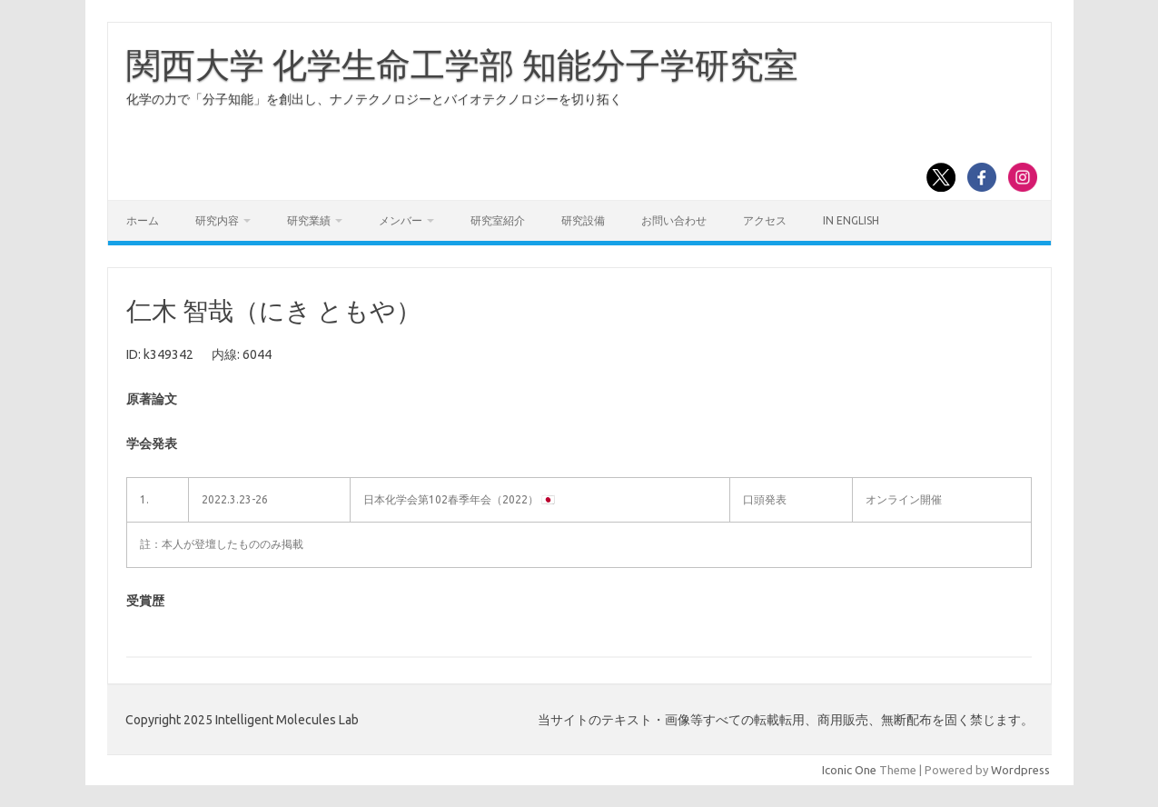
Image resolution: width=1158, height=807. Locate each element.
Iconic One (849, 769)
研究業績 (309, 220)
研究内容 (217, 220)
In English (851, 220)
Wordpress (1020, 769)
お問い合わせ (674, 220)
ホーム (142, 220)
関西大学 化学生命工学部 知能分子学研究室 (462, 64)
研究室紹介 (497, 220)
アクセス (765, 220)
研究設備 (583, 220)
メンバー (400, 220)
